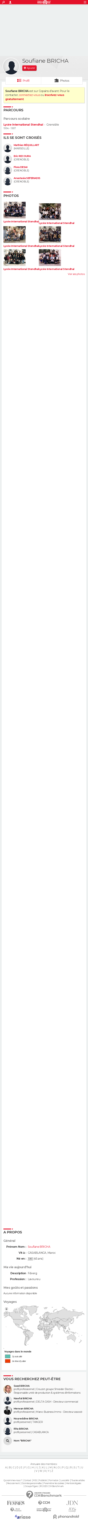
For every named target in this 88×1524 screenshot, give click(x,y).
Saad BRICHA (22, 1385)
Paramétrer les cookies (54, 1483)
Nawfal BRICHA (23, 1398)
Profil (26, 80)
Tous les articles (78, 1480)
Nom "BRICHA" (22, 1440)
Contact (27, 1480)
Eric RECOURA (22, 156)
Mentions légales (73, 1483)
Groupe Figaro (31, 1486)
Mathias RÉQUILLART (26, 145)
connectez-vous (29, 95)
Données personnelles (32, 1483)
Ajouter (31, 68)
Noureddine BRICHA (26, 1418)
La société (64, 1480)
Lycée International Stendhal (23, 124)
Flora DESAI (21, 167)
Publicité (43, 1480)
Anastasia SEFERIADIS (27, 178)
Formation (53, 1480)
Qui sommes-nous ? (12, 1480)
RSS (35, 1480)
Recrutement (13, 1483)
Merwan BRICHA (23, 1408)
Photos (64, 80)
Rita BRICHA (21, 1428)
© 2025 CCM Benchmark (51, 1486)
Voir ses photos (76, 274)
